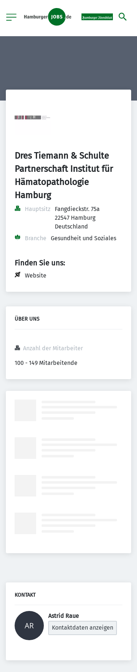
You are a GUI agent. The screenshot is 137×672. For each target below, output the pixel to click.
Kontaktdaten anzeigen (82, 627)
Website (35, 275)
